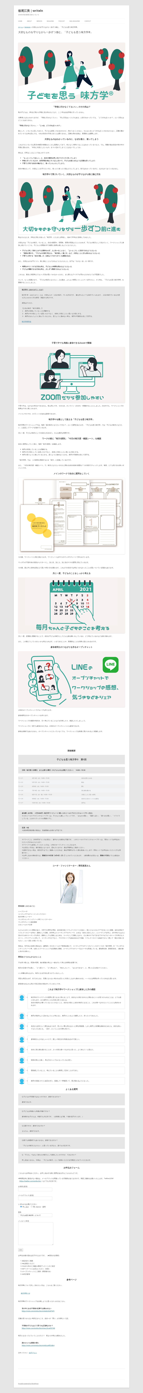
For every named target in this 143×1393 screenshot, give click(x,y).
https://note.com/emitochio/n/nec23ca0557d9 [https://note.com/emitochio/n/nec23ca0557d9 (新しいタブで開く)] (38, 1328)
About (29, 21)
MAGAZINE (50, 21)
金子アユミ (33, 1353)
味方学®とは (25, 1293)
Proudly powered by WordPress (28, 1384)
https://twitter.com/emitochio (30, 1181)
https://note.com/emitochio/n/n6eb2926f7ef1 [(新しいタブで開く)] (38, 1311)
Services (39, 21)
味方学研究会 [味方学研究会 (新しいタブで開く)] (26, 321)
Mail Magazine (75, 21)
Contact (88, 21)
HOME (20, 21)
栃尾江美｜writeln (30, 11)
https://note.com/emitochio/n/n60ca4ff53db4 (38, 1345)
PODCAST (62, 21)
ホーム (20, 27)
